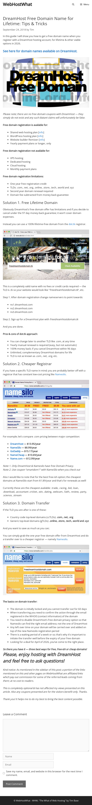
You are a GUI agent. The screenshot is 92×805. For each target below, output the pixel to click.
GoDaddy (15, 451)
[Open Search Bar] (73, 4)
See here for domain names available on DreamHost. (40, 51)
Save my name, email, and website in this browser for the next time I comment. (44, 773)
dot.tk (72, 224)
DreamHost (16, 443)
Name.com (16, 458)
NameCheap (17, 455)
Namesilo (60, 374)
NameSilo (15, 447)
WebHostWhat (17, 4)
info (41, 132)
